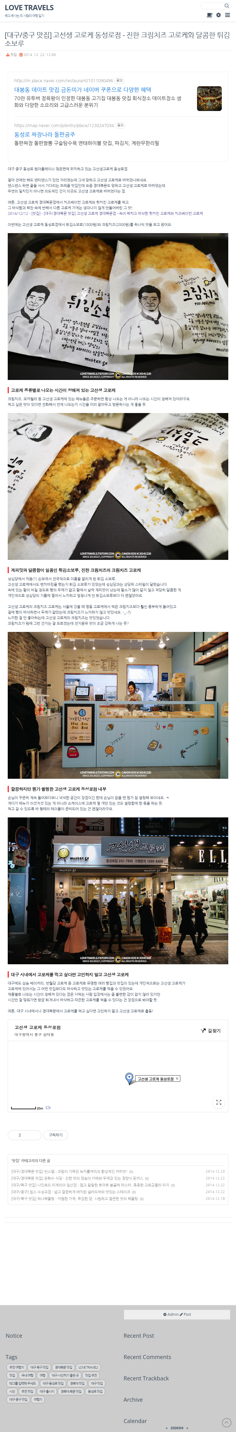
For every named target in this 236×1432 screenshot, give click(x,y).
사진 (12, 1391)
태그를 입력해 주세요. (22, 1383)
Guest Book (209, 15)
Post (185, 1314)
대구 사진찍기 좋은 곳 (65, 1375)
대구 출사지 (47, 1391)
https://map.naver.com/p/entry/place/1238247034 (64, 125)
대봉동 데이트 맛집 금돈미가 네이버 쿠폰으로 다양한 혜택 (82, 90)
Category (227, 15)
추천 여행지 (16, 1367)
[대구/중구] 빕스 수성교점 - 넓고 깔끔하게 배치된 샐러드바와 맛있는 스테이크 (70, 1192)
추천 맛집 (27, 1391)
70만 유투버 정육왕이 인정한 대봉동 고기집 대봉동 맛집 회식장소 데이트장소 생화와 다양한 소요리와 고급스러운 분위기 (97, 102)
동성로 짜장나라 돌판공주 (44, 135)
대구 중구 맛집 (18, 1399)
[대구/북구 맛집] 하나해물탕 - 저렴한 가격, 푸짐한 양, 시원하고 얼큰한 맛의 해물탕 (74, 1199)
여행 (42, 1375)
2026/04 (177, 1428)
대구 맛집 (97, 1383)
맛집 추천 (91, 1375)
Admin (218, 15)
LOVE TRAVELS (29, 8)
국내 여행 (27, 1375)
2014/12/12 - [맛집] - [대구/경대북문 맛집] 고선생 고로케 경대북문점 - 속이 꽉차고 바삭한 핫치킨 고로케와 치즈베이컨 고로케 (105, 213)
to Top (226, 1422)
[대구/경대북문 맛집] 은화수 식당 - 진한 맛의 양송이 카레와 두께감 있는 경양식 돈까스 (77, 1178)
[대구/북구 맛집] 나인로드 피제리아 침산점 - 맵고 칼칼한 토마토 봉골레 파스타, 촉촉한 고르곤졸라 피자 (90, 1185)
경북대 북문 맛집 (71, 1391)
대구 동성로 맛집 (53, 1383)
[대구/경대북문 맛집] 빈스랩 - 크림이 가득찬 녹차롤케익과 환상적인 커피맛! (69, 1172)
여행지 (38, 1399)
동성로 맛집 (95, 1391)
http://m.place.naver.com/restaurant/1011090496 (63, 81)
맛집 (14, 55)
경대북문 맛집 (63, 1367)
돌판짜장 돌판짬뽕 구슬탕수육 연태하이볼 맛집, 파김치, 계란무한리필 (86, 143)
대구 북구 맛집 (39, 1367)
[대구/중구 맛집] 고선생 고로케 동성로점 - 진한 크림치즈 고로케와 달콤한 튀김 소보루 (117, 39)
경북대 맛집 (77, 1383)
